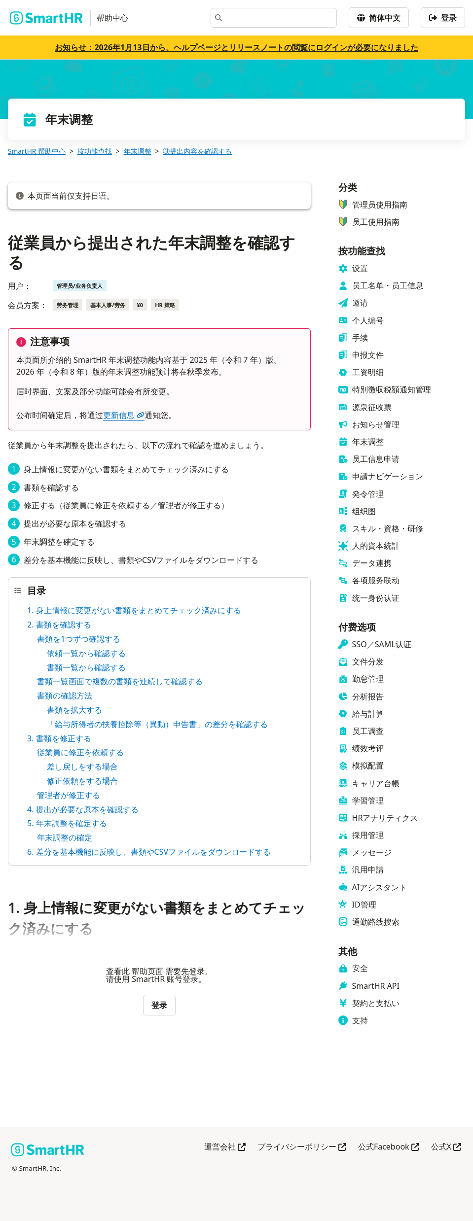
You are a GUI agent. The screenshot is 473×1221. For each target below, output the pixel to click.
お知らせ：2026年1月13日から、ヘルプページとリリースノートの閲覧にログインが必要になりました (236, 47)
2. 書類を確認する (59, 624)
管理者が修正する (68, 795)
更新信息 (124, 415)
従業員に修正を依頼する (80, 752)
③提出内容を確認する (197, 151)
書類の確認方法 (64, 695)
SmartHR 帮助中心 (37, 151)
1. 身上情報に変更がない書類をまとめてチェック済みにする (134, 610)
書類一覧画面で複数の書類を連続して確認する (120, 681)
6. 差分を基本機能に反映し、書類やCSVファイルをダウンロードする (149, 851)
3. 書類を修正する (59, 738)
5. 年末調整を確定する (67, 823)
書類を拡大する (74, 709)
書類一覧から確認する (86, 667)
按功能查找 (94, 151)
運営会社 (225, 1147)
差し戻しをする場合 (82, 766)
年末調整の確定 (64, 837)
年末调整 (137, 151)
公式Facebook (388, 1147)
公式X (446, 1147)
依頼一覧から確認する (86, 653)
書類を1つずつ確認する (78, 638)
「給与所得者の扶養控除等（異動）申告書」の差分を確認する (157, 724)
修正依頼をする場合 (82, 780)
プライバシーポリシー (301, 1147)
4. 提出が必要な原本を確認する (83, 809)
